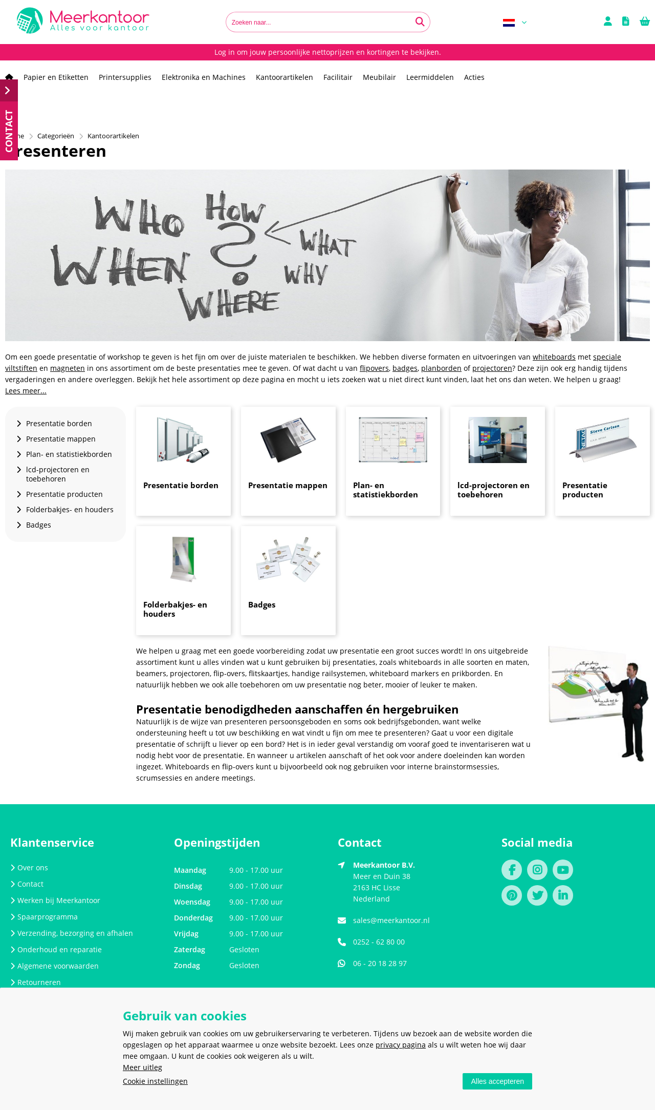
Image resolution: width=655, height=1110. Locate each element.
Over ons (29, 867)
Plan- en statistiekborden (385, 489)
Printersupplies (125, 77)
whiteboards (554, 357)
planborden (441, 368)
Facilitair (338, 77)
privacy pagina (401, 1045)
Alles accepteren (497, 1081)
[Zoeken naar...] (420, 22)
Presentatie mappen (288, 485)
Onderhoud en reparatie (56, 949)
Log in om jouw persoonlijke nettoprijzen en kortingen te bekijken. (327, 52)
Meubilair (379, 77)
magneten (67, 368)
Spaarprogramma (44, 916)
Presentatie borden (181, 485)
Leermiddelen (430, 77)
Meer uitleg (142, 1067)
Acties (474, 77)
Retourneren (35, 982)
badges (405, 368)
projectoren (492, 368)
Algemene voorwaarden (54, 966)
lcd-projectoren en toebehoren (493, 489)
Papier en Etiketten (56, 77)
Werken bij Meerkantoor (55, 900)
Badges (261, 604)
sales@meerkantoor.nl (391, 920)
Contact (26, 884)
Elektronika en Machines (204, 77)
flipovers (374, 368)
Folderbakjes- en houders (175, 609)
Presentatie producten (584, 489)
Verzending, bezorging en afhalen (71, 933)
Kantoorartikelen (284, 77)
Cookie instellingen (155, 1081)
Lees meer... (26, 390)
